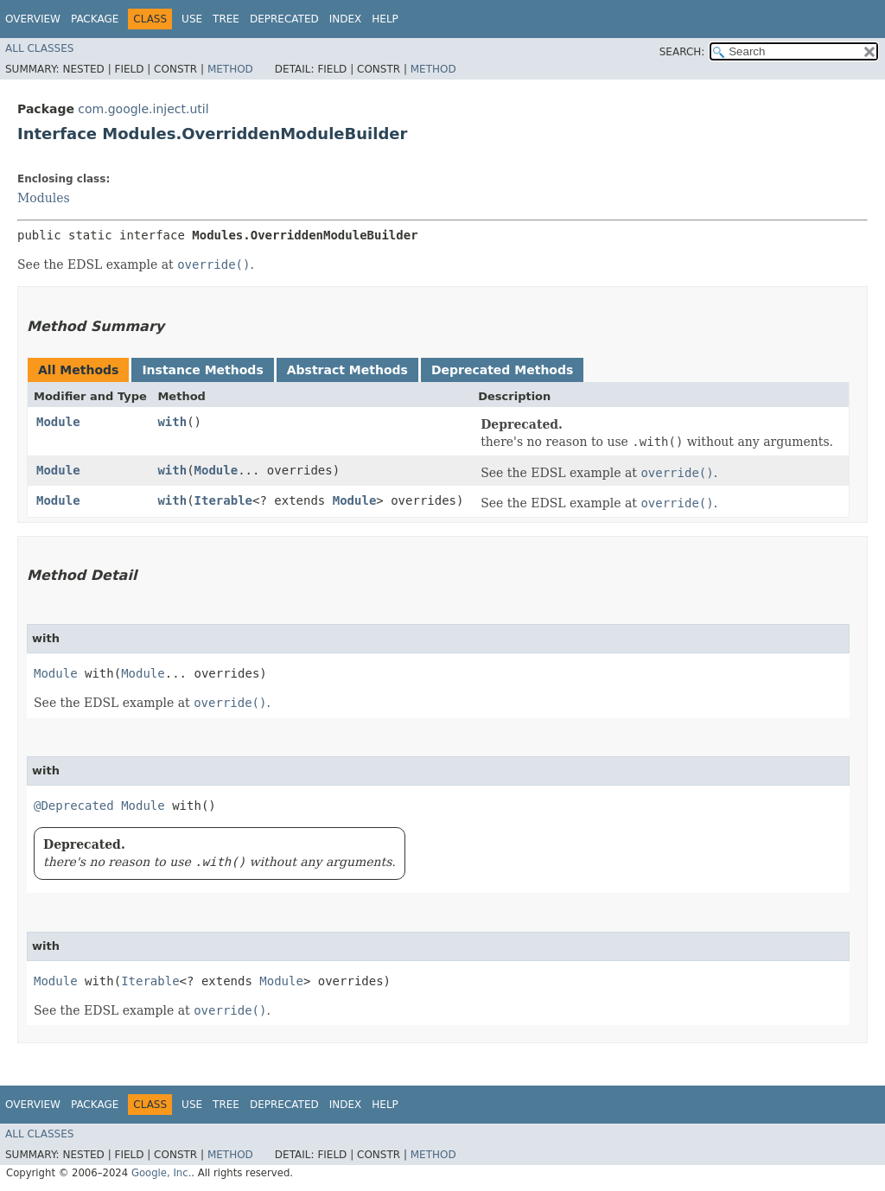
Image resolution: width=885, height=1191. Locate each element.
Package (94, 19)
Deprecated (284, 19)
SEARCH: (682, 52)
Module (58, 422)
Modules (43, 198)
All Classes (39, 48)
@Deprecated (74, 805)
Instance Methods (202, 370)
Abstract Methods (347, 370)
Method (230, 69)
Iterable (223, 500)
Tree (226, 19)
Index (345, 19)
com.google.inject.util (143, 109)
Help (385, 19)
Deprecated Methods (502, 370)
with (172, 422)
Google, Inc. (161, 1173)
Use (191, 19)
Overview (32, 19)
